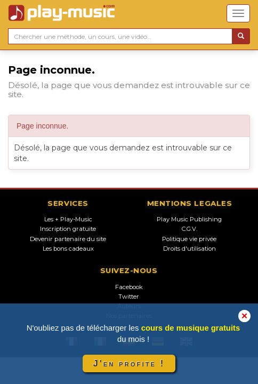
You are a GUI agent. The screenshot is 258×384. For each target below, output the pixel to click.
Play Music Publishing (189, 219)
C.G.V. (189, 229)
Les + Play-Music (68, 219)
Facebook (129, 287)
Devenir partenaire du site (68, 239)
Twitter (128, 296)
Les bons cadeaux (68, 248)
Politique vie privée (189, 239)
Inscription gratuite (68, 229)
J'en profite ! (129, 363)
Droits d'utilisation (189, 248)
